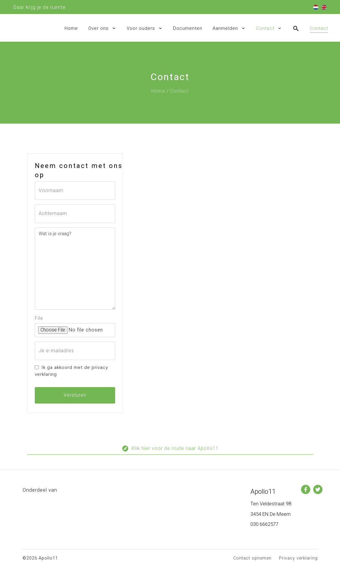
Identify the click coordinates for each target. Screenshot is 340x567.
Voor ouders (141, 28)
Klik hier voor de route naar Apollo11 (170, 450)
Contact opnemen (252, 558)
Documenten (187, 28)
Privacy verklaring (298, 558)
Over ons (98, 28)
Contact (265, 28)
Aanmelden (225, 28)
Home (71, 28)
